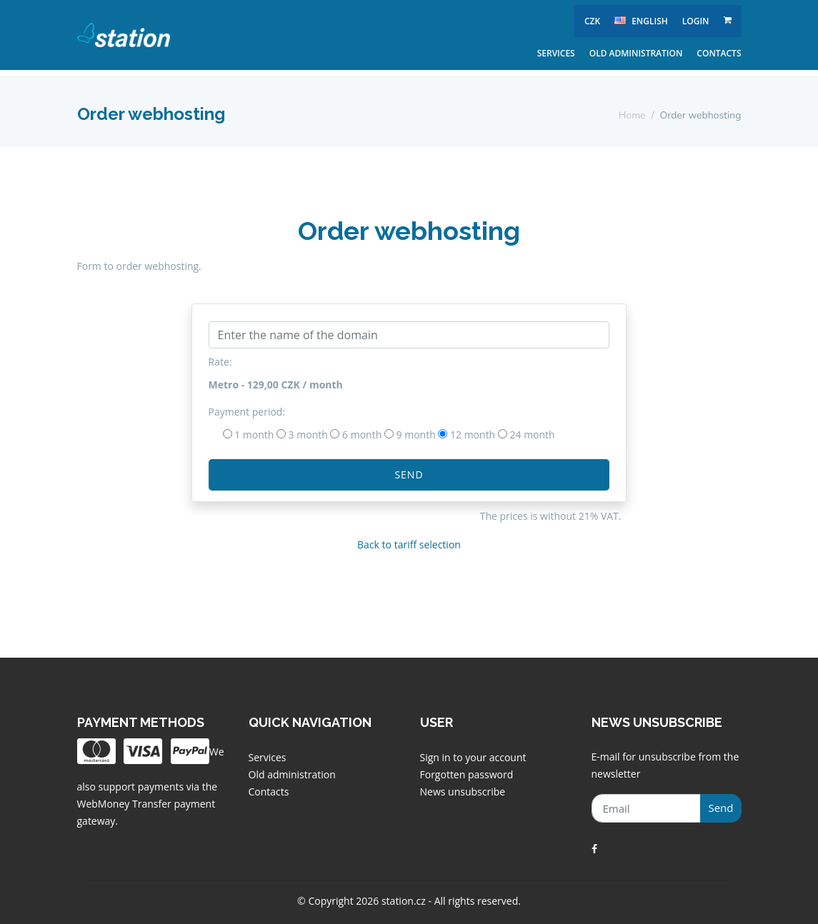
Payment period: (247, 411)
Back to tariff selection (409, 544)
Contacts (719, 53)
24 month (532, 434)
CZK (592, 21)
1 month (254, 434)
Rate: (220, 361)
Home (632, 115)
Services (556, 53)
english (641, 21)
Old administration (636, 53)
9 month (416, 434)
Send (408, 474)
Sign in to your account (473, 757)
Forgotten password (467, 774)
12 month (472, 434)
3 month (308, 434)
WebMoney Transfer (125, 803)
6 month (361, 434)
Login (695, 21)
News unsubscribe (463, 791)
